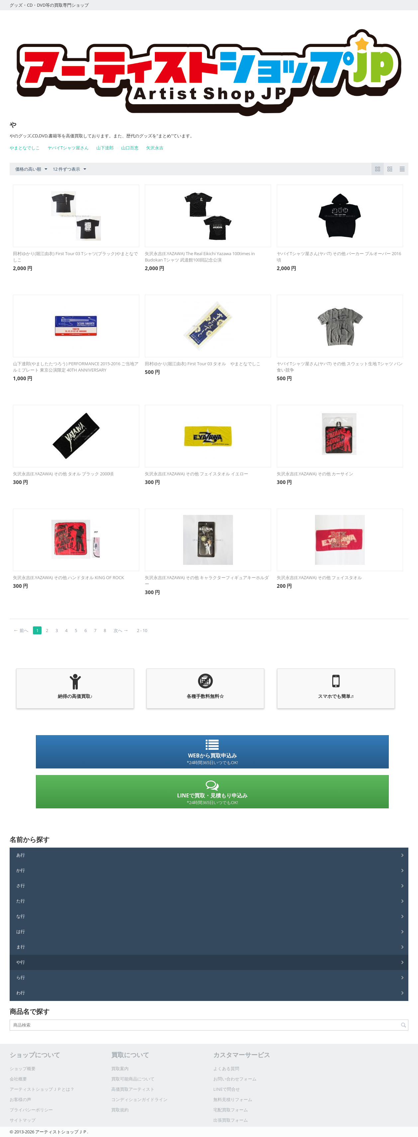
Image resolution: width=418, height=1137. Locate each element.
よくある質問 (226, 1068)
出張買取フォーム (230, 1120)
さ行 (20, 886)
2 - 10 (142, 630)
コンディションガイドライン (139, 1099)
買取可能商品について (133, 1079)
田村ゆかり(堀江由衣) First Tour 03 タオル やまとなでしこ (203, 364)
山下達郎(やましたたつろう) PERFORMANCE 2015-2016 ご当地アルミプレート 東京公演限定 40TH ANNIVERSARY (76, 367)
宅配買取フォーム (230, 1110)
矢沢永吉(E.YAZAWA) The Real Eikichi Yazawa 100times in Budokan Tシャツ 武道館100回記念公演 (200, 256)
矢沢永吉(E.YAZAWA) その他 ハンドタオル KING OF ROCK (68, 577)
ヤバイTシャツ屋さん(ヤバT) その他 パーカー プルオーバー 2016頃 (339, 256)
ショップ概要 (23, 1068)
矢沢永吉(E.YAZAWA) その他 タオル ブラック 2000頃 (63, 474)
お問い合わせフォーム (235, 1079)
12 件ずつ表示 (69, 169)
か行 (20, 870)
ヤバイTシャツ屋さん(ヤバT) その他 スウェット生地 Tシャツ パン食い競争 (340, 367)
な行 (20, 916)
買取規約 (120, 1110)
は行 (20, 931)
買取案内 (120, 1068)
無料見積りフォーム (232, 1099)
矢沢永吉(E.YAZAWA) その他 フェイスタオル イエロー (196, 474)
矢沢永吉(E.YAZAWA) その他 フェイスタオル (319, 577)
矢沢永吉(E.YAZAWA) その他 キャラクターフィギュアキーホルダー (207, 580)
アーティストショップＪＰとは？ (42, 1089)
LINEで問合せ (226, 1089)
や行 (20, 962)
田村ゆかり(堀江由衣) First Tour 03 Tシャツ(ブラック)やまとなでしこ (75, 256)
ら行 (20, 977)
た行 (20, 901)
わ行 (20, 993)
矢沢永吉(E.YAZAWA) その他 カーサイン (315, 474)
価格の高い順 (31, 169)
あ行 (20, 855)
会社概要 (18, 1079)
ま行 (20, 947)
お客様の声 (20, 1099)
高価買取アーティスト (133, 1089)
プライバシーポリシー (31, 1110)
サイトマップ (23, 1120)
